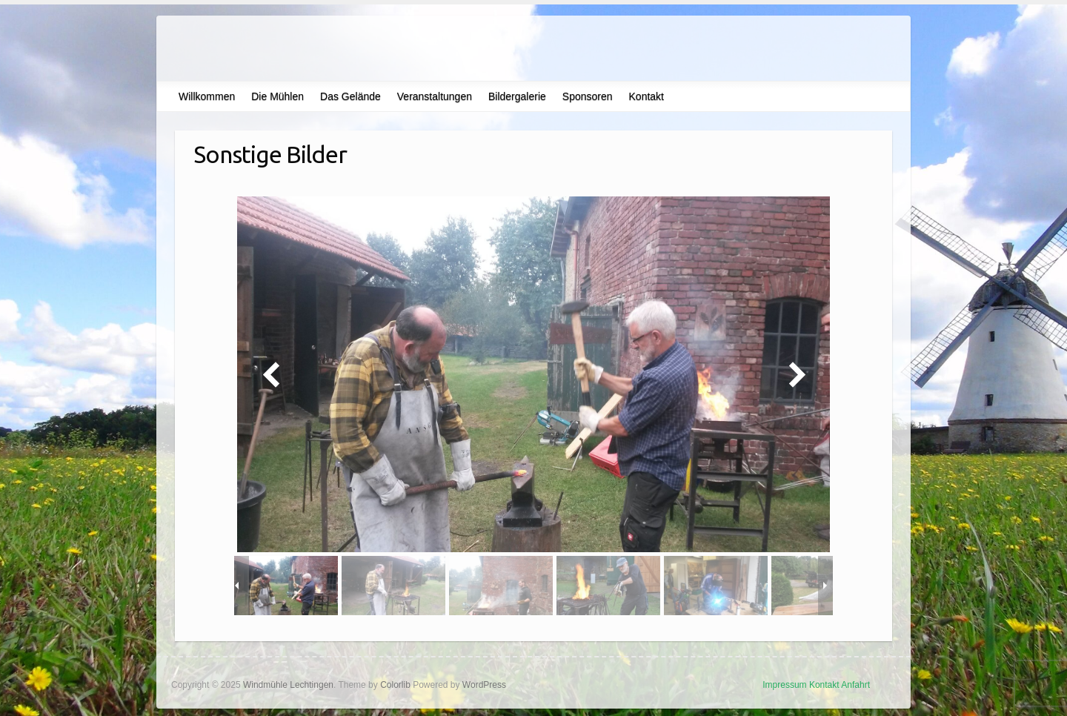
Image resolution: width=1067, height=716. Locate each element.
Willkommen (207, 96)
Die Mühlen (277, 96)
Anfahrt (855, 685)
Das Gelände (350, 96)
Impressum (784, 685)
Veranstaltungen (434, 96)
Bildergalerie (517, 96)
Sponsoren (587, 96)
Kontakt (646, 96)
